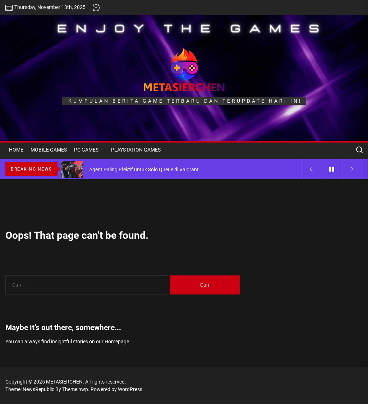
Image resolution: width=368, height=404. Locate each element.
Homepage (117, 341)
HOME (16, 150)
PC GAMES (89, 150)
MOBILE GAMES (49, 150)
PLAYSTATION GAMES (136, 150)
